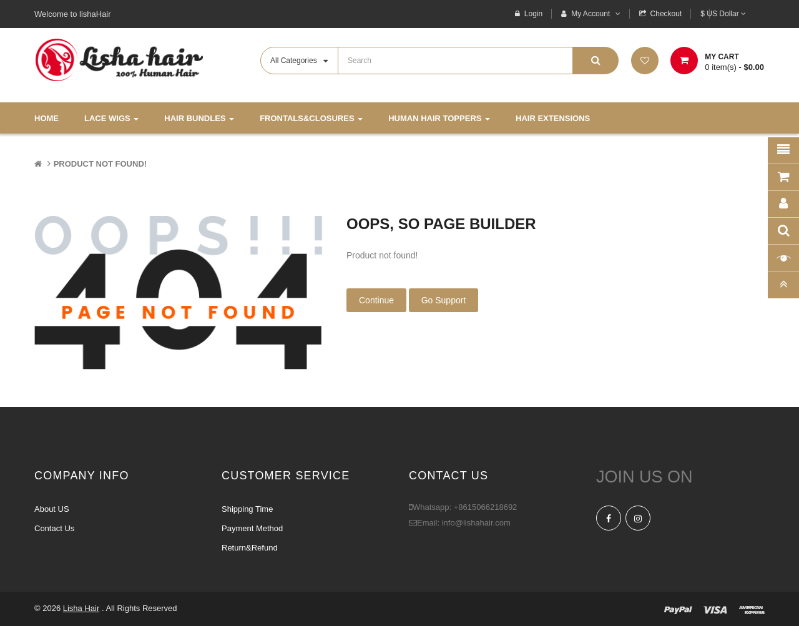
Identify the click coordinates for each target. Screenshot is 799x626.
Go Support (443, 300)
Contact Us (54, 528)
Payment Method (252, 528)
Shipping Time (247, 509)
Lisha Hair (81, 608)
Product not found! (100, 164)
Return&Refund (250, 547)
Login (533, 13)
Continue (376, 300)
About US (51, 509)
